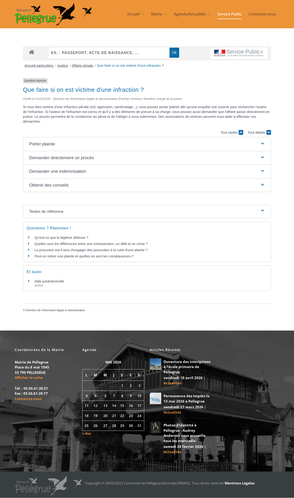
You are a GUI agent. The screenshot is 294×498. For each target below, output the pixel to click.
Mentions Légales (239, 483)
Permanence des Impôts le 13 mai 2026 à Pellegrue (186, 399)
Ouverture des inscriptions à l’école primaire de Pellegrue (187, 366)
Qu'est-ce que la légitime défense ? (61, 237)
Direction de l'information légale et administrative (55, 310)
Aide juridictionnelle (49, 281)
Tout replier (232, 132)
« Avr (86, 433)
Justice (63, 66)
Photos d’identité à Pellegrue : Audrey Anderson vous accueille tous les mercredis (185, 433)
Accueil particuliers (39, 66)
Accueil (133, 14)
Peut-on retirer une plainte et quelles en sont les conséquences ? (84, 256)
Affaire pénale (83, 66)
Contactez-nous (262, 14)
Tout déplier (259, 132)
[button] (147, 144)
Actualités (172, 383)
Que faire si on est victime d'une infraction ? (130, 66)
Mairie (156, 14)
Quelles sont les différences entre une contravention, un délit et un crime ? (91, 244)
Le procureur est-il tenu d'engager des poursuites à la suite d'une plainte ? (90, 250)
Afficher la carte (29, 377)
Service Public (230, 14)
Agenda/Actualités (190, 14)
